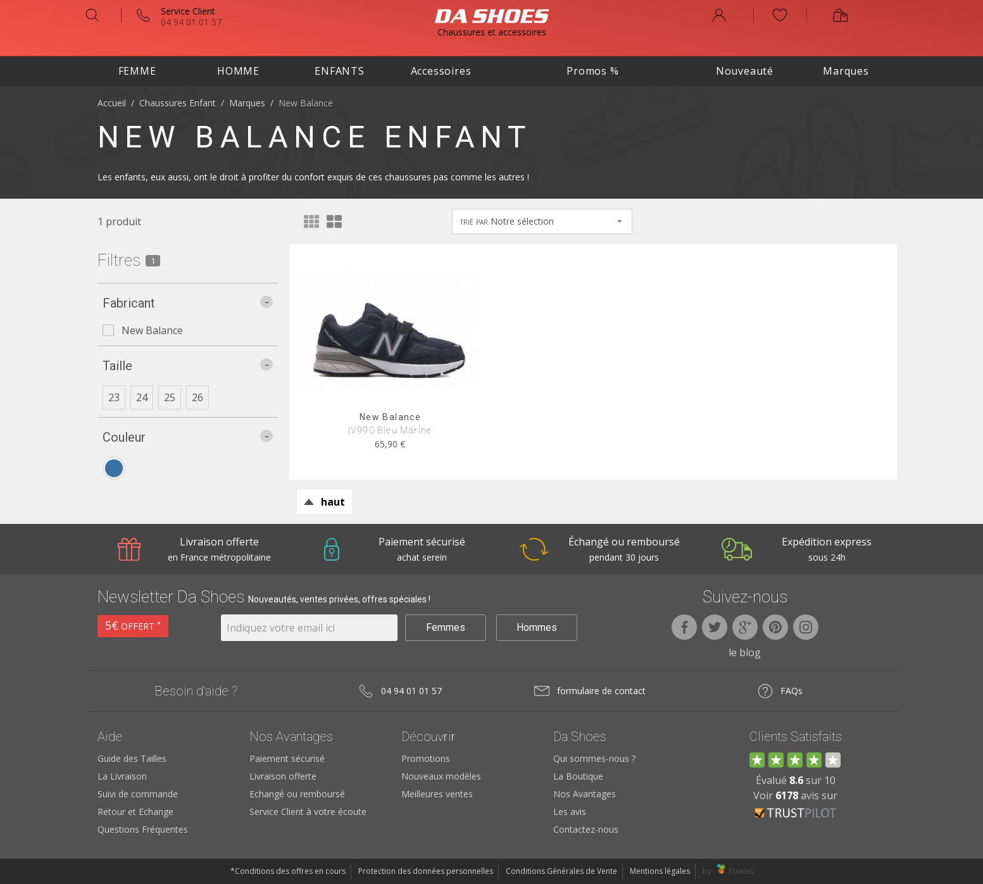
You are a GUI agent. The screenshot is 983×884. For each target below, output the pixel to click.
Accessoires (441, 71)
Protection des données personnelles (425, 871)
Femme (137, 71)
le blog (745, 652)
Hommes (537, 627)
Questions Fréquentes (142, 829)
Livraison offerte (282, 776)
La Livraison (122, 776)
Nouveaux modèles (441, 776)
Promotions (425, 758)
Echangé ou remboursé (297, 794)
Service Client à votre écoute (307, 812)
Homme (238, 71)
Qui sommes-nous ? (594, 758)
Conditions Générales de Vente (561, 871)
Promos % (592, 71)
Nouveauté (744, 71)
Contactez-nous (585, 829)
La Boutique (578, 776)
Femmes (445, 627)
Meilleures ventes (437, 794)
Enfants (340, 71)
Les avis (569, 812)
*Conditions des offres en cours (288, 871)
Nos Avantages (584, 794)
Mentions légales (660, 871)
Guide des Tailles (131, 758)
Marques (846, 71)
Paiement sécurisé (287, 758)
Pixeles (741, 871)
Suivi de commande (137, 794)
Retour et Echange (135, 812)
